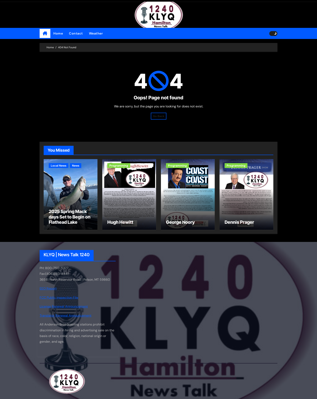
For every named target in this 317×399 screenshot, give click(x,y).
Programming (118, 165)
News (75, 165)
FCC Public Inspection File (59, 297)
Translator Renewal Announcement (65, 315)
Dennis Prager (239, 222)
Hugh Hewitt (120, 222)
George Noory (180, 222)
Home (58, 33)
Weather (96, 33)
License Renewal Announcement (64, 306)
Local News (58, 165)
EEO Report (48, 289)
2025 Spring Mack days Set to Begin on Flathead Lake (69, 217)
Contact (76, 33)
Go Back (158, 116)
